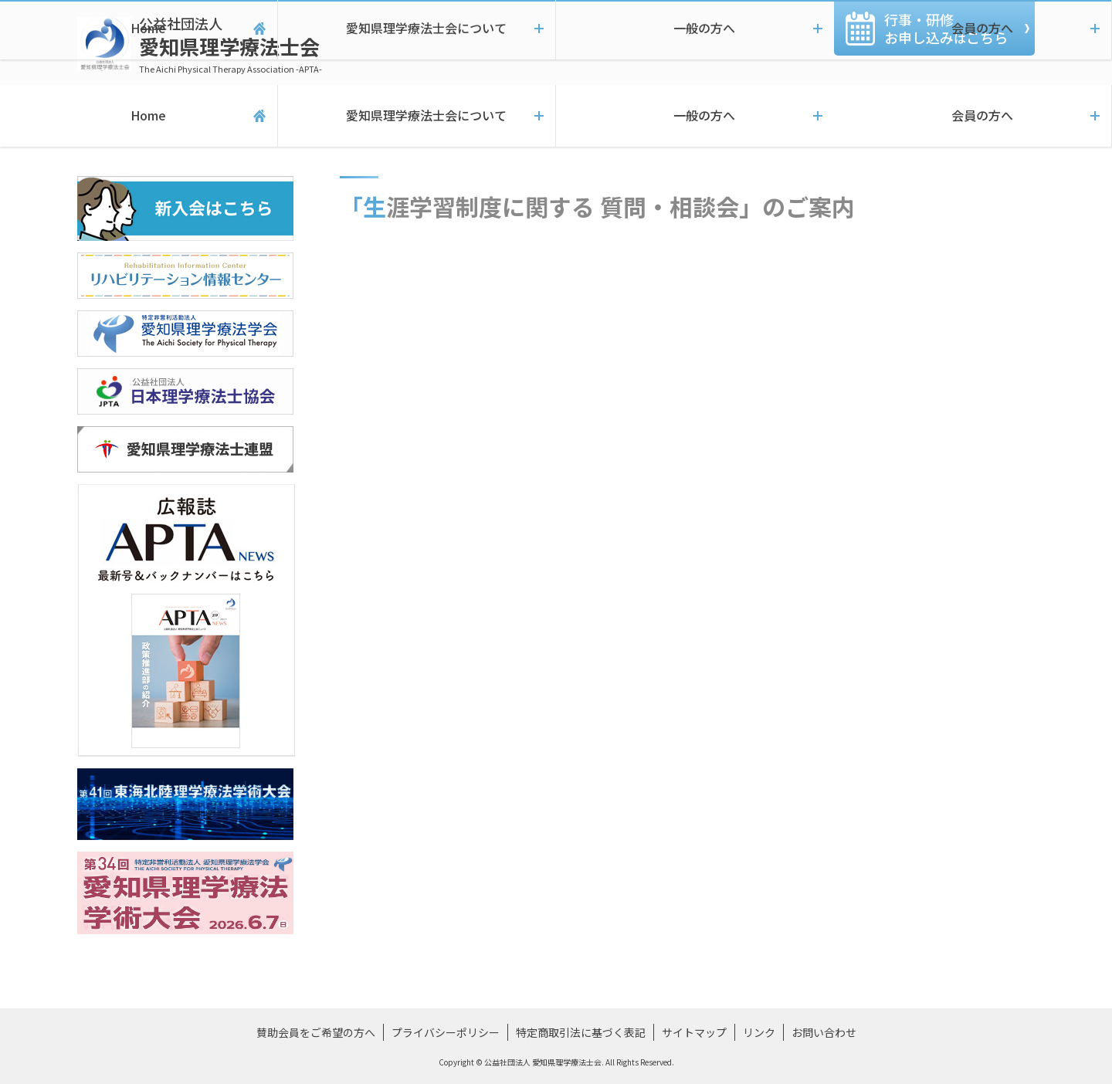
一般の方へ (695, 116)
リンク (759, 1032)
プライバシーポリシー (446, 1032)
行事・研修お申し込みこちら (946, 28)
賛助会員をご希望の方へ (315, 1032)
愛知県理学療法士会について (417, 116)
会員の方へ (973, 116)
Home (138, 116)
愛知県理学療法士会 (230, 44)
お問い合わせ (824, 1032)
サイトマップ (694, 1032)
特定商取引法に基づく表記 (581, 1032)
